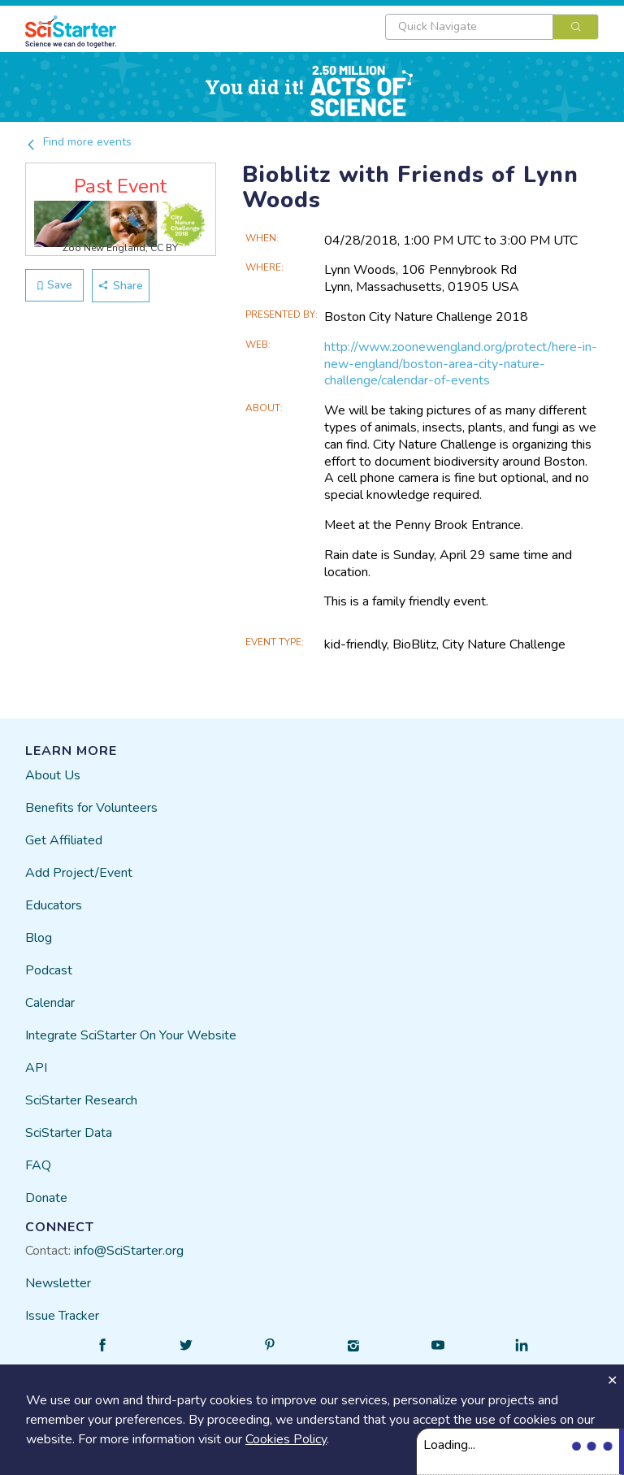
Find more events (78, 142)
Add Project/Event (78, 873)
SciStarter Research (81, 1100)
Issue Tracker (62, 1316)
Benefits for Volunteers (91, 808)
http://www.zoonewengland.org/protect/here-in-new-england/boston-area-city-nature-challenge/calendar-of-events (460, 364)
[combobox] (492, 27)
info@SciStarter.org (129, 1251)
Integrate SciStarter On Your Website (130, 1035)
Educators (53, 905)
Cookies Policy (286, 1439)
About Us (52, 775)
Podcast (48, 970)
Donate (46, 1198)
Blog (38, 938)
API (36, 1068)
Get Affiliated (63, 840)
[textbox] (469, 27)
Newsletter (58, 1283)
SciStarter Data (68, 1133)
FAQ (38, 1165)
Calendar (50, 1003)
